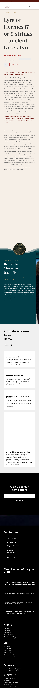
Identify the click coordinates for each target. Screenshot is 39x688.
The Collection (8, 635)
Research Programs (15, 669)
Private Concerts (9, 659)
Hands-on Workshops (11, 657)
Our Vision (7, 631)
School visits (8, 653)
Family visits (7, 651)
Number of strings (9, 60)
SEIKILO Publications (15, 671)
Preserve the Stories (14, 376)
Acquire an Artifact (14, 357)
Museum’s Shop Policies (11, 639)
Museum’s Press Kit (10, 687)
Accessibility (8, 661)
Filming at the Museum (11, 683)
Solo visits (7, 646)
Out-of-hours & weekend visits (13, 655)
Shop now (8, 345)
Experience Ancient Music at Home (18, 397)
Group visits (7, 649)
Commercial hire (9, 685)
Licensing (7, 680)
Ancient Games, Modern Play (18, 452)
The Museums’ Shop (10, 637)
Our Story (7, 628)
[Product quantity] (6, 65)
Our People (7, 633)
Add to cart (14, 64)
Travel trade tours (9, 678)
